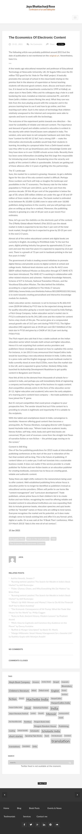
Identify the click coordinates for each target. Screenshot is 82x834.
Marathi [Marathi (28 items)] (41, 713)
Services (27, 816)
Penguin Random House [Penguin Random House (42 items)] (45, 726)
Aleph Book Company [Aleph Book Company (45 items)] (19, 682)
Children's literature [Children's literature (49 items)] (19, 690)
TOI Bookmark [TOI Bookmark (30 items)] (57, 736)
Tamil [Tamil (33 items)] (47, 736)
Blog (19, 808)
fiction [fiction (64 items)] (13, 699)
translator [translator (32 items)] (26, 746)
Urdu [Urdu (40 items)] (35, 746)
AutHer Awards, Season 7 (22, 578)
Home (6, 808)
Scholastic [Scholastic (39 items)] (34, 731)
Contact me (42, 816)
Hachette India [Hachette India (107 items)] (37, 699)
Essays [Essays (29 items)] (64, 690)
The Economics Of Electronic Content (37, 37)
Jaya (21, 557)
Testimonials (9, 816)
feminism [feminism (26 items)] (64, 694)
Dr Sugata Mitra (17, 538)
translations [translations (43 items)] (14, 746)
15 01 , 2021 (17, 44)
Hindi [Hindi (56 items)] (28, 707)
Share (52, 44)
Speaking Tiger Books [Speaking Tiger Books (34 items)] (33, 736)
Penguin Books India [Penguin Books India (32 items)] (41, 722)
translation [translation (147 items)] (61, 741)
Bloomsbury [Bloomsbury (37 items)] (67, 686)
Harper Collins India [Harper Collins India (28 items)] (15, 707)
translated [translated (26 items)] (68, 735)
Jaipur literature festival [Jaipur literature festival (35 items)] (18, 713)
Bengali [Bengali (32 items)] (56, 682)
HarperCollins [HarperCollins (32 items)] (56, 698)
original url (54, 55)
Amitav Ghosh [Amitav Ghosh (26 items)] (46, 682)
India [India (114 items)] (54, 708)
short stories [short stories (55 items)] (16, 736)
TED (53, 538)
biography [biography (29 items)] (65, 682)
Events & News (54, 808)
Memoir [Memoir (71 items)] (51, 714)
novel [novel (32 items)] (61, 718)
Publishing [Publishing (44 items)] (63, 726)
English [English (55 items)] (55, 690)
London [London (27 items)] (33, 713)
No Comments (36, 44)
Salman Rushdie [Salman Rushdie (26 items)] (22, 730)
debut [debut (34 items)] (34, 690)
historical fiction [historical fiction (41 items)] (41, 707)
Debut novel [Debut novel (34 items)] (43, 690)
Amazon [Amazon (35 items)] (36, 682)
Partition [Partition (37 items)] (27, 722)
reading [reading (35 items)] (12, 731)
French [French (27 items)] (21, 698)
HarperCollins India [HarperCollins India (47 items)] (60, 703)
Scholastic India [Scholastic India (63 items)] (51, 731)
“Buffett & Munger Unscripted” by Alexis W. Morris (34, 629)
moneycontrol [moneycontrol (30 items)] (64, 713)
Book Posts (34, 808)
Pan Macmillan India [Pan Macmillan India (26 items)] (15, 721)
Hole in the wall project (38, 538)
